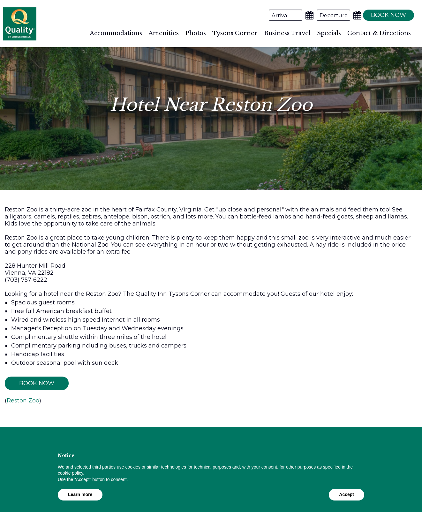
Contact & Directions (379, 33)
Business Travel (287, 33)
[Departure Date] (333, 15)
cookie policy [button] (70, 473)
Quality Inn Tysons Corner (19, 24)
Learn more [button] (80, 494)
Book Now (36, 383)
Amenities (163, 33)
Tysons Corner (235, 33)
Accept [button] (346, 494)
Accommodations (116, 33)
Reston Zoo (23, 400)
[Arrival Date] (285, 15)
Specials (329, 33)
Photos (195, 33)
